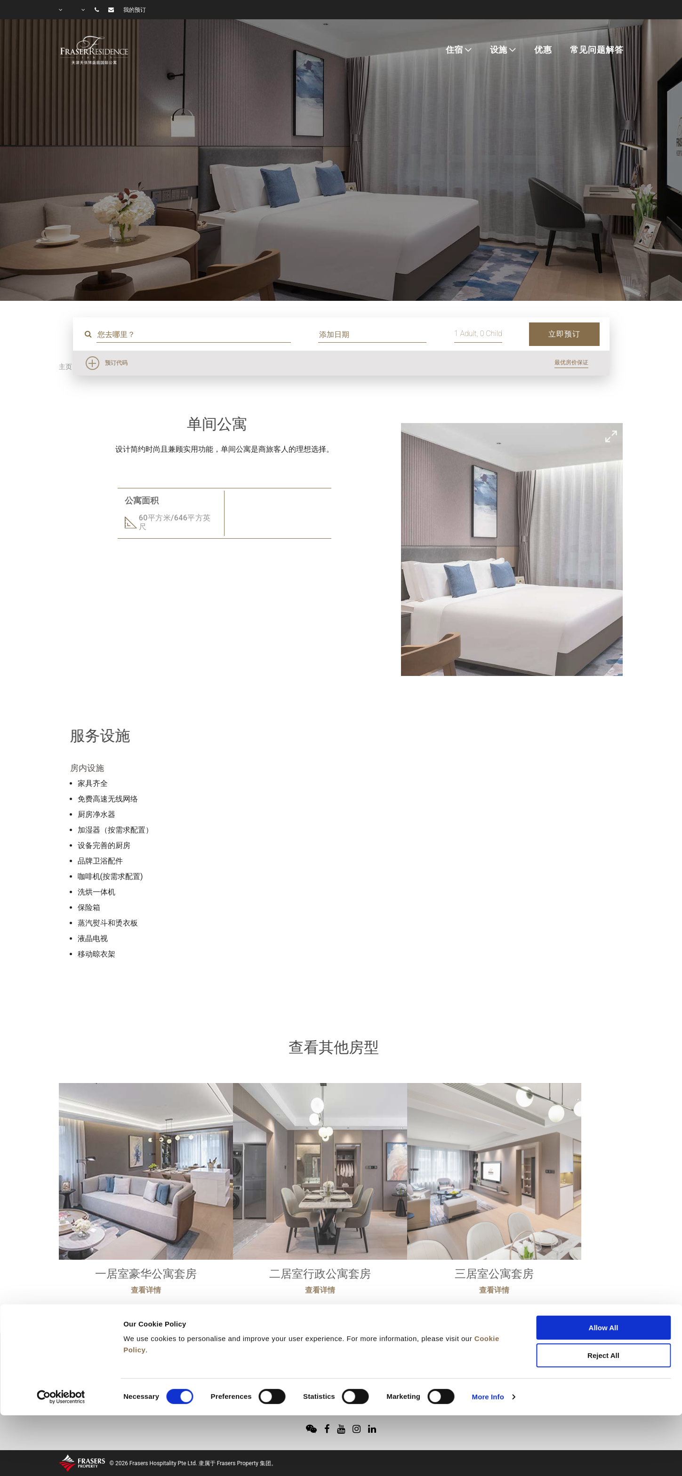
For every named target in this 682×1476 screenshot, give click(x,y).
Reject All (603, 1305)
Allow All (603, 1277)
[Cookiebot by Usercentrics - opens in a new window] (61, 1347)
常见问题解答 (596, 50)
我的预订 (134, 10)
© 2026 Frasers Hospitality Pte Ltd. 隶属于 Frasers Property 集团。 (193, 1463)
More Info (488, 1346)
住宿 (455, 50)
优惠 (543, 50)
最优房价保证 (571, 362)
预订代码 (116, 363)
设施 (499, 50)
